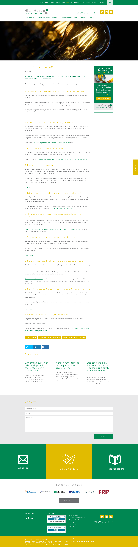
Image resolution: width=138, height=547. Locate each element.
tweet (30, 347)
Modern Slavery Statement (51, 538)
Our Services (29, 18)
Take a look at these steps (34, 279)
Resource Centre (73, 515)
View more (68, 501)
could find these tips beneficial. (62, 208)
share (38, 347)
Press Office (72, 524)
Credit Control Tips (91, 2)
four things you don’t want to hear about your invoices (52, 142)
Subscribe (135, 167)
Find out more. (30, 187)
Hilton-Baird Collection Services (74, 337)
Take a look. (29, 255)
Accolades (72, 526)
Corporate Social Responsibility (77, 517)
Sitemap (72, 538)
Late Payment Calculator (77, 2)
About (52, 2)
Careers (83, 18)
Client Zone (92, 18)
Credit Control (31, 337)
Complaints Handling (74, 520)
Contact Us (101, 2)
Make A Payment (44, 2)
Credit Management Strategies (49, 337)
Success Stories (60, 2)
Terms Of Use (28, 538)
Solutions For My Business (47, 18)
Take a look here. (30, 117)
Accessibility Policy (64, 538)
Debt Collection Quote (70, 18)
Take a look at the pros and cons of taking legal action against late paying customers (53, 229)
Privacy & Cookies (38, 538)
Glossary (71, 522)
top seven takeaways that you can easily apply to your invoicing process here (63, 159)
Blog (67, 2)
